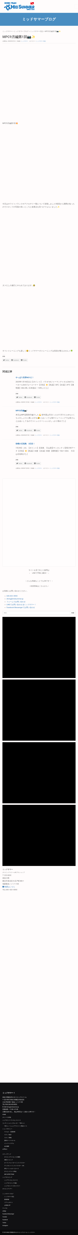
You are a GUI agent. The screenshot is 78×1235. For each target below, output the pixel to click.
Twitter (4, 1222)
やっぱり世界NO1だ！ (25, 377)
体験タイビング (8, 1160)
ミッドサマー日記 (36, 31)
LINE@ (4, 1211)
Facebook (5, 1219)
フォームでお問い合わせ (15, 602)
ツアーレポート (8, 1202)
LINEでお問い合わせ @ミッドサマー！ (21, 605)
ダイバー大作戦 (6, 1117)
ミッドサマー (7, 31)
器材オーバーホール (9, 1140)
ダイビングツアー (7, 1188)
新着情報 (6, 1199)
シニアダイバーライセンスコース (11, 1120)
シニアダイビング (7, 1177)
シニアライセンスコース (11, 1180)
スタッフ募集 (8, 1137)
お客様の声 (7, 1205)
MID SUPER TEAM (9, 1174)
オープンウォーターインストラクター (14, 1162)
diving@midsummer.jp (14, 599)
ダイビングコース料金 (10, 1171)
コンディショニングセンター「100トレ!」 (13, 1123)
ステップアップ (6, 1154)
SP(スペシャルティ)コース (11, 1168)
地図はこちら (8, 887)
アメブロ (4, 1208)
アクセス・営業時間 (9, 1132)
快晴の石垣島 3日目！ (25, 444)
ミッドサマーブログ (21, 31)
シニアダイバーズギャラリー (12, 1186)
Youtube (4, 1217)
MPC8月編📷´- (22, 410)
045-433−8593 (11, 596)
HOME (4, 1114)
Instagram (5, 1225)
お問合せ (4, 1149)
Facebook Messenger (8, 1214)
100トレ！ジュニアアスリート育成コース (15, 1126)
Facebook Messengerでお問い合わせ (20, 607)
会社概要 (6, 1146)
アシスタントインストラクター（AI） (14, 1165)
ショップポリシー (7, 1129)
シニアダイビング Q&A (10, 1183)
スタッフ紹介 (8, 1134)
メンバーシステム (9, 1143)
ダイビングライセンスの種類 (12, 1157)
